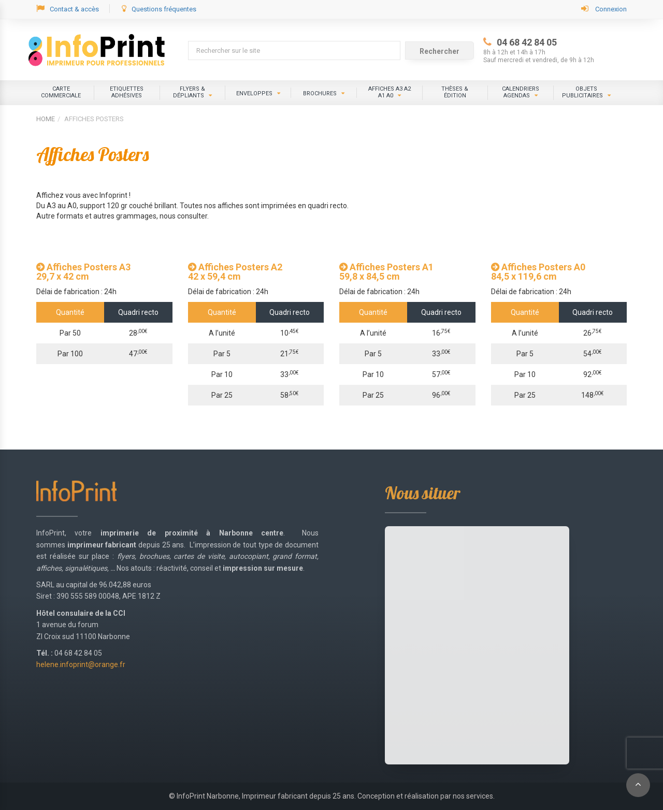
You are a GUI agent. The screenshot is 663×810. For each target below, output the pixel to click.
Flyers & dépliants (189, 92)
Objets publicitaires (582, 92)
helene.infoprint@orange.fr (80, 664)
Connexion (604, 8)
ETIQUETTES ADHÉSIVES (126, 92)
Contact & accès (67, 8)
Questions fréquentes (159, 8)
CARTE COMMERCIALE (61, 92)
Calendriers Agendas (520, 92)
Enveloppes (254, 93)
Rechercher (439, 51)
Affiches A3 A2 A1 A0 (389, 92)
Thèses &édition (454, 92)
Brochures (320, 93)
